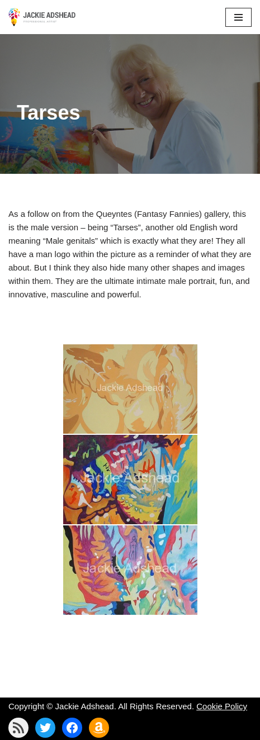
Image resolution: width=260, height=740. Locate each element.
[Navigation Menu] (238, 17)
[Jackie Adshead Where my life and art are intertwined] (41, 17)
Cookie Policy (221, 706)
